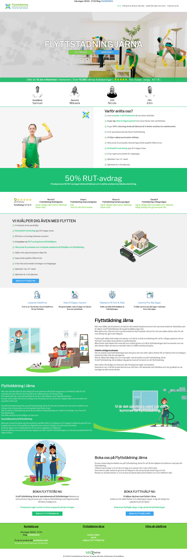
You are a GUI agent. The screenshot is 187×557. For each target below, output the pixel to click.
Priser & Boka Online (133, 6)
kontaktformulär (40, 540)
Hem (119, 6)
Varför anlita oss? (156, 6)
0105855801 (107, 1)
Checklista (173, 6)
